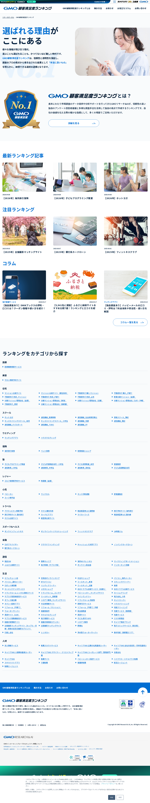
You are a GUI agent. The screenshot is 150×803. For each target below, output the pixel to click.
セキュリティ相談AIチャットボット (79, 746)
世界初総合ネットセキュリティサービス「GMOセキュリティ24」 (21, 746)
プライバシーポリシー (108, 784)
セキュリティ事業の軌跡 (95, 749)
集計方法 (98, 8)
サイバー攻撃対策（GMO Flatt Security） (64, 749)
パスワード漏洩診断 (47, 746)
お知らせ (109, 8)
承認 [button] (111, 797)
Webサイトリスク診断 (61, 746)
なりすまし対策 (82, 749)
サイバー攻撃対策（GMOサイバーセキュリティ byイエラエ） (34, 749)
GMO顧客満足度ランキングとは (76, 8)
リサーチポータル (8, 17)
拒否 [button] (120, 797)
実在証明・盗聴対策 (9, 749)
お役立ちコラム (124, 8)
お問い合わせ (140, 8)
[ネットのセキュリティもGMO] (19, 1)
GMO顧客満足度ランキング (28, 8)
